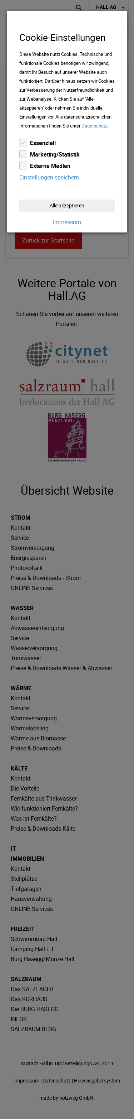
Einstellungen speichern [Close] (49, 177)
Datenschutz (94, 126)
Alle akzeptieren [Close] (67, 205)
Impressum (67, 222)
